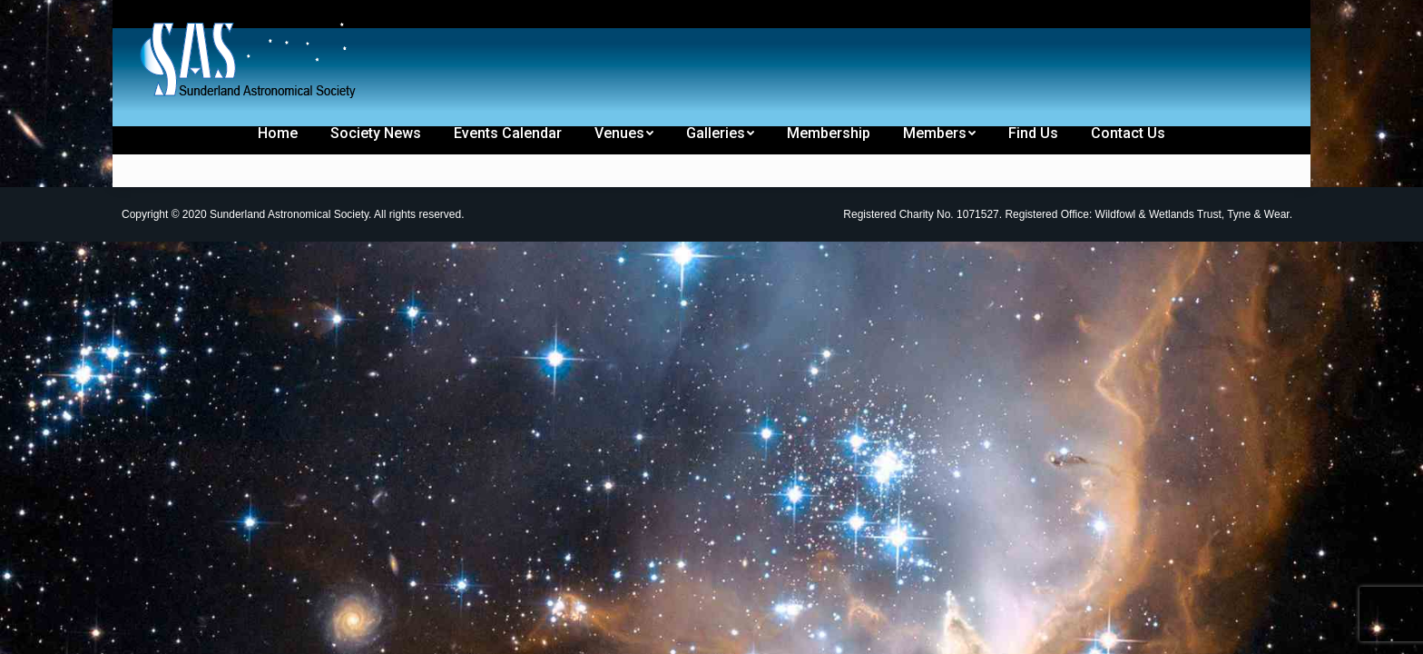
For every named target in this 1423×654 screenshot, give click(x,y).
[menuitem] (178, 16)
